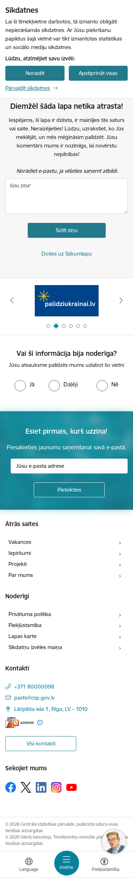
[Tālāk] (121, 300)
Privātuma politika (30, 614)
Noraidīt (35, 73)
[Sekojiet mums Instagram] (56, 787)
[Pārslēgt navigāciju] (66, 863)
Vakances (20, 542)
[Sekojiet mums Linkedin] (41, 787)
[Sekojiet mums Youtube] (71, 787)
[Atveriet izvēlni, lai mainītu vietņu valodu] (28, 865)
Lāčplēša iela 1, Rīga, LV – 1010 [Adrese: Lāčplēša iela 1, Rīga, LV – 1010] (51, 709)
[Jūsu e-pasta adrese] (69, 466)
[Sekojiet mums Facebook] (10, 787)
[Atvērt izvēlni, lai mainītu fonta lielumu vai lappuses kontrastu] (104, 865)
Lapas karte (23, 636)
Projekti (18, 564)
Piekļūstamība (25, 625)
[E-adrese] (19, 722)
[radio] (24, 384)
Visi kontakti (41, 743)
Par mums (21, 575)
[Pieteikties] (69, 489)
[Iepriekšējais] (12, 300)
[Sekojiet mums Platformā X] (26, 787)
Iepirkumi (20, 553)
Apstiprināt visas (98, 73)
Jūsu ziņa (19, 185)
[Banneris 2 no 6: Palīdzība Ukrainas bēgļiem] (67, 300)
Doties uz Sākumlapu (66, 253)
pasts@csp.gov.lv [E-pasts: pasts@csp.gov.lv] (34, 697)
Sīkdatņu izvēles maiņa (35, 647)
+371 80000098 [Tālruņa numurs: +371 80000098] (34, 686)
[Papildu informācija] (40, 722)
